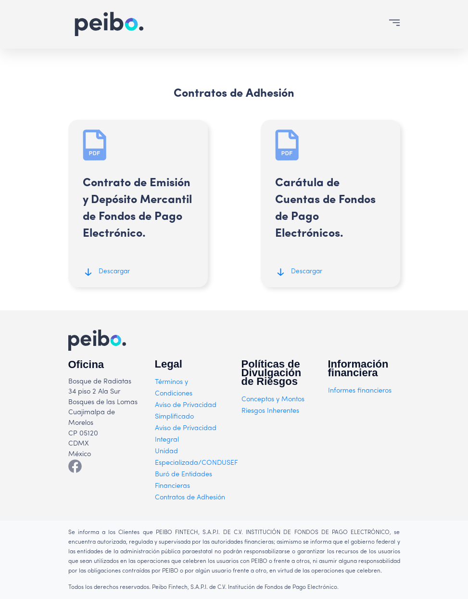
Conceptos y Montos (272, 399)
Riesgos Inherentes (270, 411)
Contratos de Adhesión (190, 497)
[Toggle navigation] (394, 24)
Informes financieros (360, 391)
